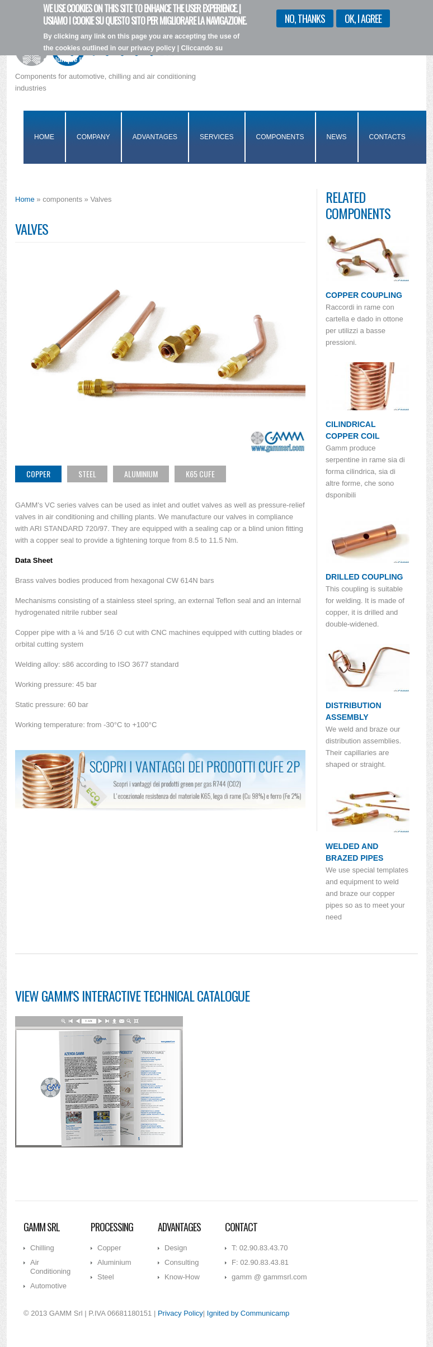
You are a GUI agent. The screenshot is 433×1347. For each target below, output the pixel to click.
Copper (38, 474)
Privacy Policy (180, 1313)
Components (280, 137)
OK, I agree (363, 14)
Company (93, 137)
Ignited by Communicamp (248, 1313)
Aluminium (141, 474)
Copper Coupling (364, 295)
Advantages (155, 137)
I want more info (179, 67)
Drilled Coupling (364, 576)
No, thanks (305, 14)
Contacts (387, 137)
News (337, 137)
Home (44, 137)
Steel (87, 474)
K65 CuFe (200, 474)
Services (216, 137)
